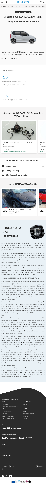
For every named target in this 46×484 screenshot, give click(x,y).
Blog (24, 411)
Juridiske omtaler (7, 411)
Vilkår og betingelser (8, 416)
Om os (25, 419)
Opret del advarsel (9, 58)
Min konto (5, 404)
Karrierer (25, 408)
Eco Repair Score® (28, 413)
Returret (4, 413)
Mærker (12, 6)
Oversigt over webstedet (10, 399)
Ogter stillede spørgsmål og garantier (10, 407)
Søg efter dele (27, 402)
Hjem (3, 402)
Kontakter (25, 416)
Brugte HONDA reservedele (26, 6)
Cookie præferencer (8, 419)
